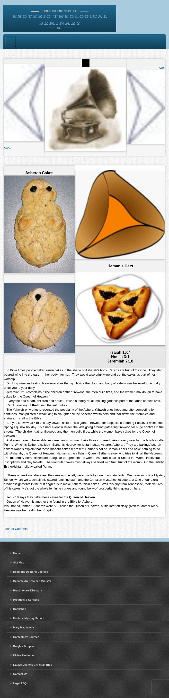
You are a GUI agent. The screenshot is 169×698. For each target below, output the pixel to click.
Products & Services (26, 599)
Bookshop (19, 608)
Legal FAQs (20, 683)
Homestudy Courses (26, 636)
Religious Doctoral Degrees (30, 571)
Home (17, 553)
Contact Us (20, 673)
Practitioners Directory (27, 590)
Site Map (18, 562)
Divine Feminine (23, 655)
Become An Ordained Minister (32, 581)
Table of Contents (15, 529)
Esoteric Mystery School (28, 618)
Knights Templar (23, 646)
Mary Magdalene (23, 627)
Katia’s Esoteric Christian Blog (32, 664)
